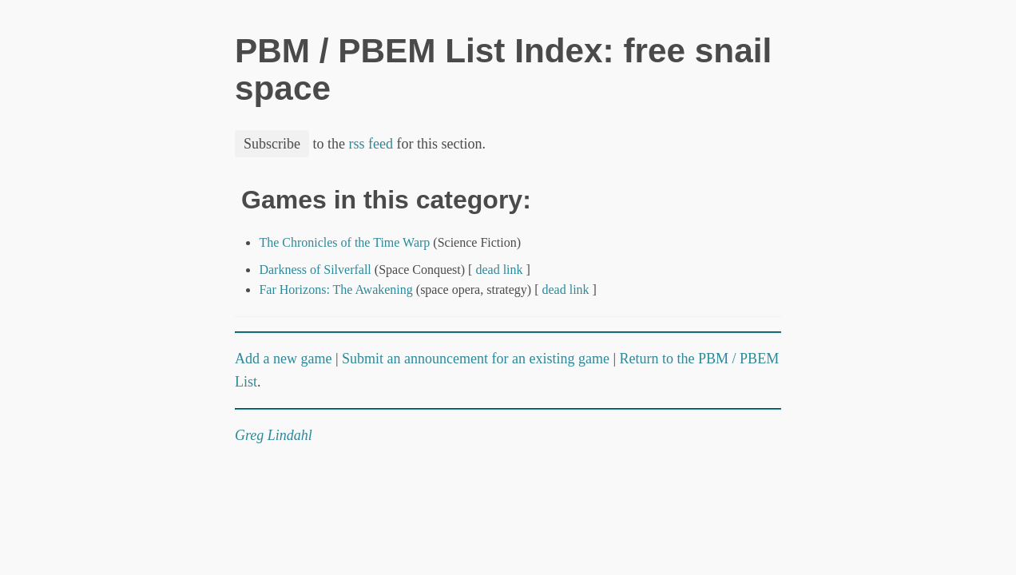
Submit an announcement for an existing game (475, 359)
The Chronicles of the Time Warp (344, 242)
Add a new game (283, 359)
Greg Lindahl (273, 435)
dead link (498, 269)
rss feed (371, 144)
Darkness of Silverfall (315, 269)
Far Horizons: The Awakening (335, 289)
